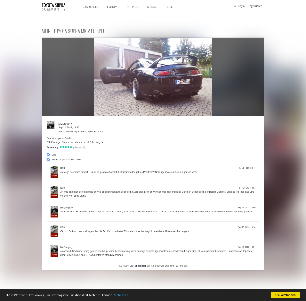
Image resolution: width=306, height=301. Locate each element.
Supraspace (65, 160)
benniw (55, 160)
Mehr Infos (121, 295)
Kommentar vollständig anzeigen (106, 255)
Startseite (91, 6)
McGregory (65, 123)
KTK (62, 168)
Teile (169, 6)
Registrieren (255, 6)
